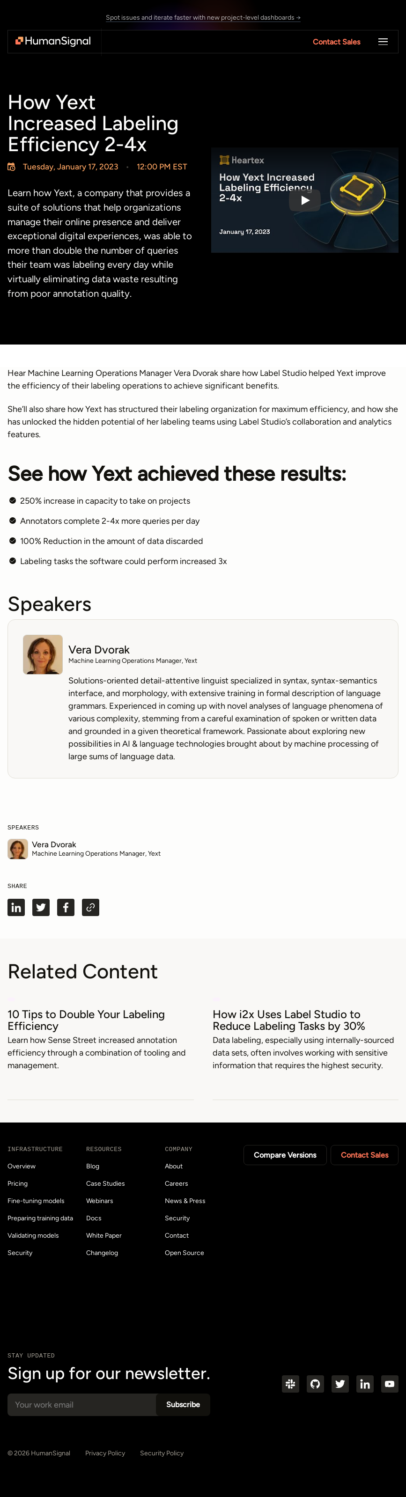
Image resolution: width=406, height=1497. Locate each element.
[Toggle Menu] (383, 41)
